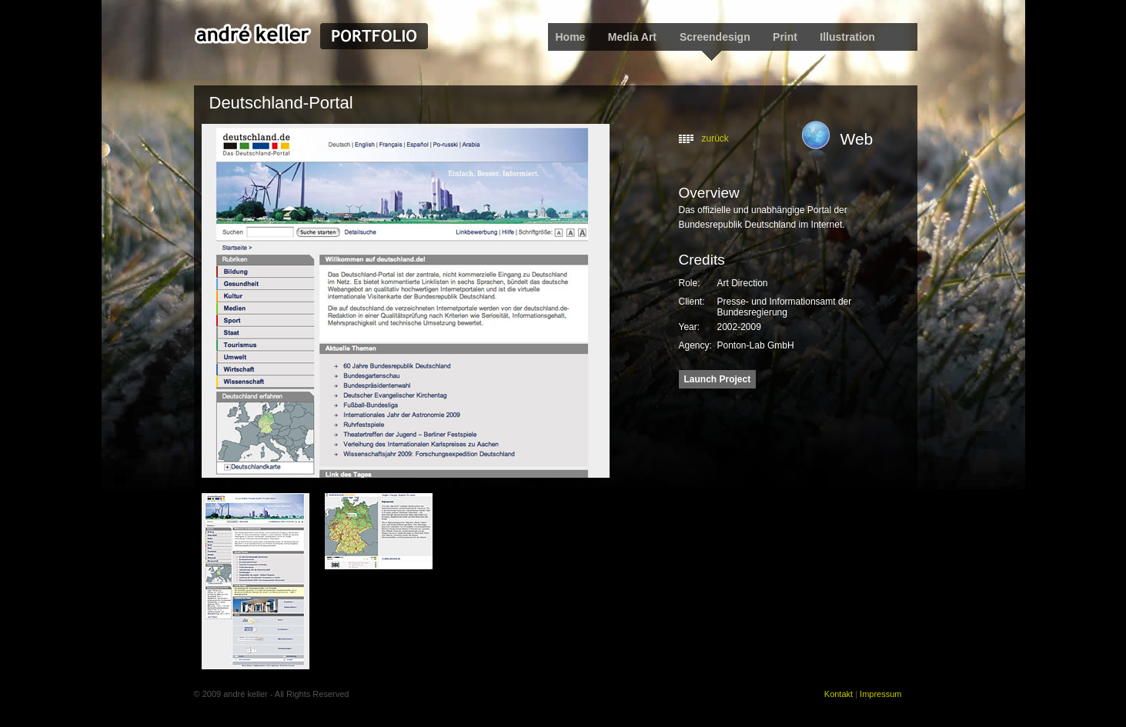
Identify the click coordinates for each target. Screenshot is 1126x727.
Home (571, 37)
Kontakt (838, 694)
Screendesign (715, 37)
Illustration (847, 37)
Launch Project (717, 379)
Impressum (880, 694)
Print (785, 37)
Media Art (634, 37)
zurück (715, 138)
